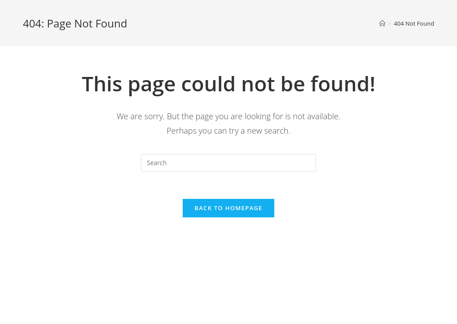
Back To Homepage (228, 208)
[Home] (382, 23)
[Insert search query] (228, 163)
